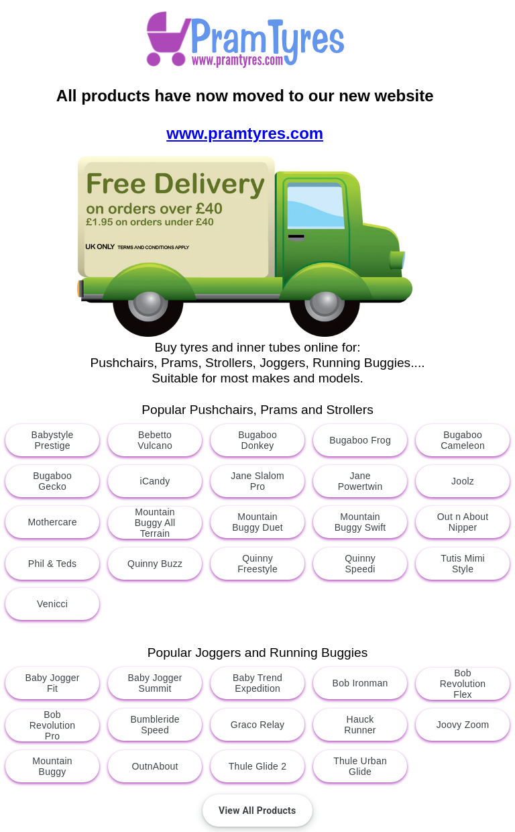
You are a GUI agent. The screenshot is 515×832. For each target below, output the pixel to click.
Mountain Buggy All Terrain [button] (155, 523)
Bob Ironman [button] (360, 683)
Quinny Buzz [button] (154, 563)
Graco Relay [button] (258, 724)
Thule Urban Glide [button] (360, 766)
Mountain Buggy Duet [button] (257, 522)
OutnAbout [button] (154, 766)
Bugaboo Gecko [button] (52, 481)
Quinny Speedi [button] (360, 563)
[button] (257, 810)
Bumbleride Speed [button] (154, 724)
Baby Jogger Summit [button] (154, 683)
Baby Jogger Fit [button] (52, 683)
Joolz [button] (462, 481)
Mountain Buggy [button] (52, 766)
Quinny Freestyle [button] (257, 563)
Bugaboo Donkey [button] (257, 440)
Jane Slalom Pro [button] (257, 481)
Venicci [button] (52, 604)
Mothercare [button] (51, 522)
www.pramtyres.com (244, 133)
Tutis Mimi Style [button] (463, 563)
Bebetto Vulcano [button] (154, 440)
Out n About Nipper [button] (463, 522)
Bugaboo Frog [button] (360, 440)
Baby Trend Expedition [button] (257, 683)
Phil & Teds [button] (52, 563)
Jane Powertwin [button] (360, 481)
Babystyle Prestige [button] (53, 440)
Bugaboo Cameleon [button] (463, 440)
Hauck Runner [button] (360, 724)
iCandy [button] (154, 481)
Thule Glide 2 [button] (258, 766)
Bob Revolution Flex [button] (463, 684)
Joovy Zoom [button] (463, 724)
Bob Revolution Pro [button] (53, 725)
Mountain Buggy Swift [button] (360, 522)
